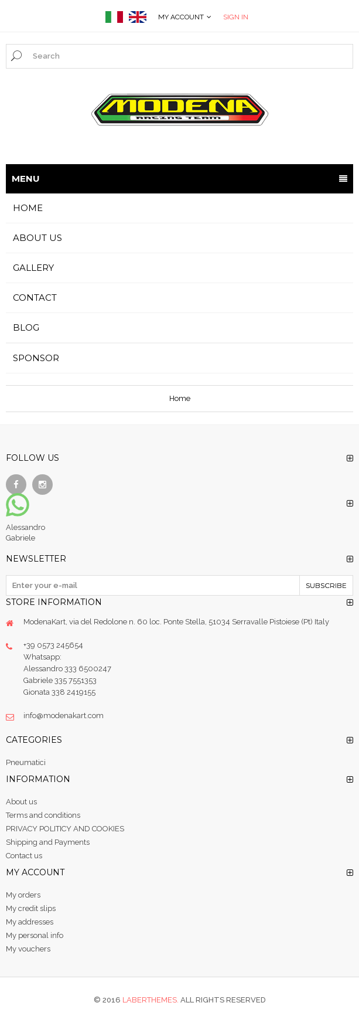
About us (21, 801)
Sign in (235, 17)
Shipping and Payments (48, 842)
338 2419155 (73, 692)
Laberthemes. (151, 999)
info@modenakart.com (63, 715)
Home (179, 398)
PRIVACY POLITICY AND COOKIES (65, 828)
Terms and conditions (43, 815)
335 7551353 (75, 680)
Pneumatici (26, 762)
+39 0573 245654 (53, 645)
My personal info (34, 935)
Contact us (24, 855)
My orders (23, 895)
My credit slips (31, 908)
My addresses (29, 921)
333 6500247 (87, 668)
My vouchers (28, 948)
